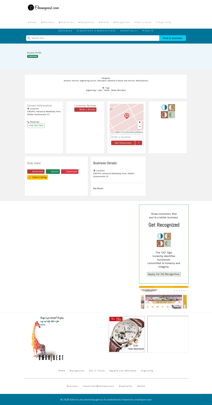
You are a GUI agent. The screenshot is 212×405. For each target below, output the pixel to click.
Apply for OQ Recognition (164, 274)
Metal (106, 90)
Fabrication (101, 81)
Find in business (172, 38)
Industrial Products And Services (121, 81)
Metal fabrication (118, 90)
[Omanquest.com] (43, 8)
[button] (139, 122)
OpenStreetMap (128, 132)
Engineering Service (88, 81)
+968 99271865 (35, 125)
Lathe (100, 90)
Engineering (91, 90)
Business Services (71, 81)
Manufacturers (142, 81)
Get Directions (123, 142)
